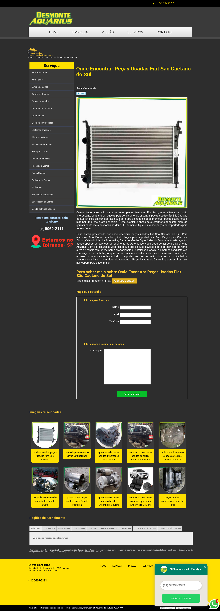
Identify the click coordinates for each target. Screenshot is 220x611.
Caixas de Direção (40, 94)
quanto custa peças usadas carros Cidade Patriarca (77, 501)
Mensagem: (120, 366)
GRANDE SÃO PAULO (109, 528)
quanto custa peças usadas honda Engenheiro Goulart (108, 501)
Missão (107, 32)
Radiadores (37, 187)
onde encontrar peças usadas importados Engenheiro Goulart (140, 501)
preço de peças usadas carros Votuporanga (77, 454)
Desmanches (38, 116)
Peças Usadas (39, 173)
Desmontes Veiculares (43, 123)
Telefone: (130, 322)
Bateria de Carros (40, 87)
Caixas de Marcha (40, 101)
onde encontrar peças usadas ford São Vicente (45, 456)
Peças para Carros (40, 166)
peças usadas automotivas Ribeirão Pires (172, 501)
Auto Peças (37, 80)
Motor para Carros (40, 137)
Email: (132, 315)
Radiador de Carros (41, 180)
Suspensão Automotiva (43, 194)
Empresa (80, 32)
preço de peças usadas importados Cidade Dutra (45, 501)
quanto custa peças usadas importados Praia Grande (108, 456)
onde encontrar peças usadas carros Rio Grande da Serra (172, 456)
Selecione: (35, 528)
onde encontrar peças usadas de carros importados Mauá (140, 456)
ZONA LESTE (49, 528)
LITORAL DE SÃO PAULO (145, 528)
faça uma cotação (124, 281)
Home (54, 32)
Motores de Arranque (42, 144)
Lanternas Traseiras (41, 130)
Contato (164, 32)
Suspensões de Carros (42, 202)
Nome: (131, 308)
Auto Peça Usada (40, 72)
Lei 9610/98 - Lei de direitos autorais (87, 552)
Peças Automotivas (41, 159)
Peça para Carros (40, 151)
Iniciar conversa (181, 598)
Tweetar (81, 93)
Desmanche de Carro (42, 108)
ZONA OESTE (79, 528)
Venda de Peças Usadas (43, 209)
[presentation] (105, 334)
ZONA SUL (93, 528)
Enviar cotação (132, 394)
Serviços (135, 32)
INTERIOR (126, 528)
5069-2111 (167, 3)
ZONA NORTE (64, 528)
